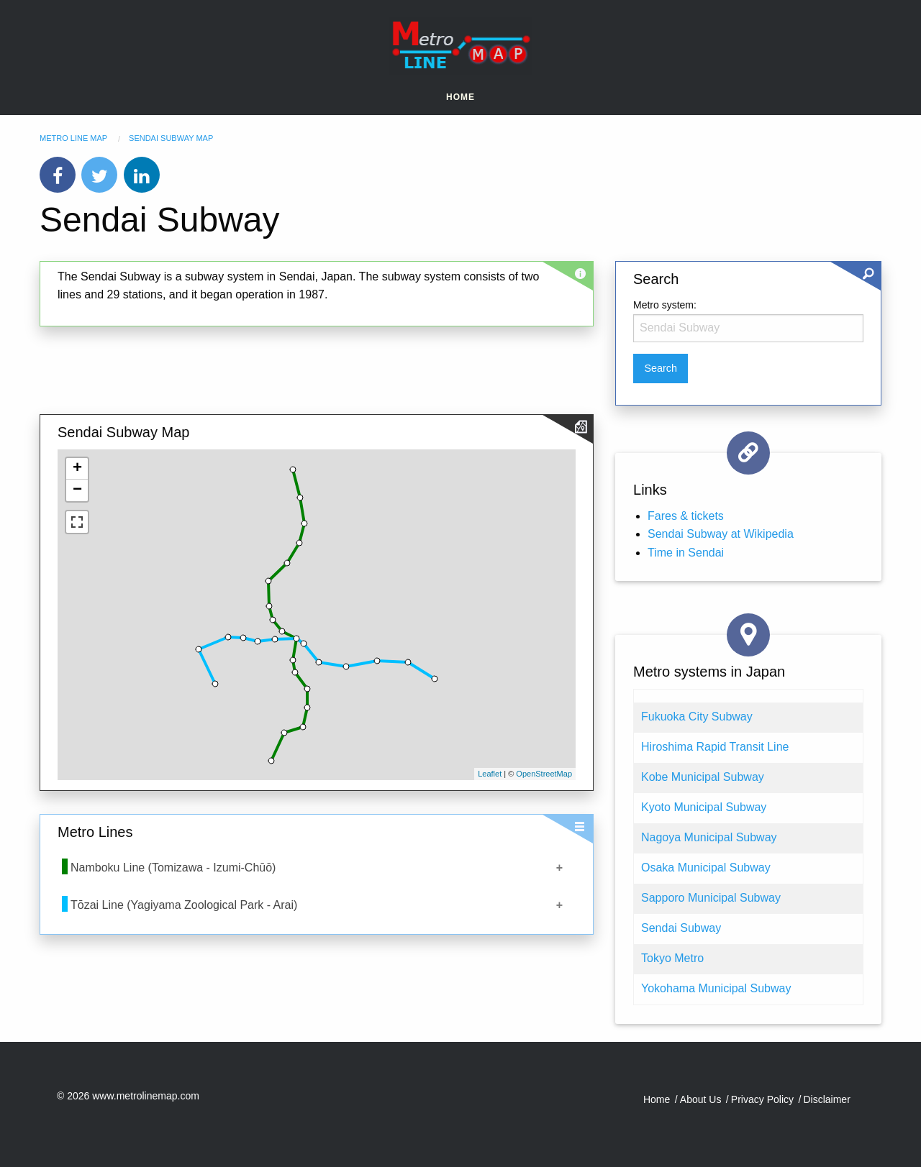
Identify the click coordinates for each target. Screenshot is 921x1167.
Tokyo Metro (672, 958)
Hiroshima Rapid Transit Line (715, 747)
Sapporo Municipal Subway (711, 898)
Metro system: (665, 305)
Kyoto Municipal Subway (703, 807)
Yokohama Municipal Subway (716, 988)
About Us (701, 1099)
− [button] (77, 490)
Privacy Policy (762, 1099)
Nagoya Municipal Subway (709, 837)
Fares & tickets (686, 516)
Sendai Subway (681, 928)
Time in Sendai (686, 552)
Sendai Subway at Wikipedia (721, 534)
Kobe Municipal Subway (702, 777)
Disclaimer (826, 1099)
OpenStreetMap (544, 773)
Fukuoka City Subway (697, 716)
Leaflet (490, 773)
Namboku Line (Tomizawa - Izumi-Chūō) (173, 867)
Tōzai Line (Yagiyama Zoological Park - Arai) (184, 905)
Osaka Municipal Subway (706, 867)
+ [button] (77, 469)
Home (460, 97)
